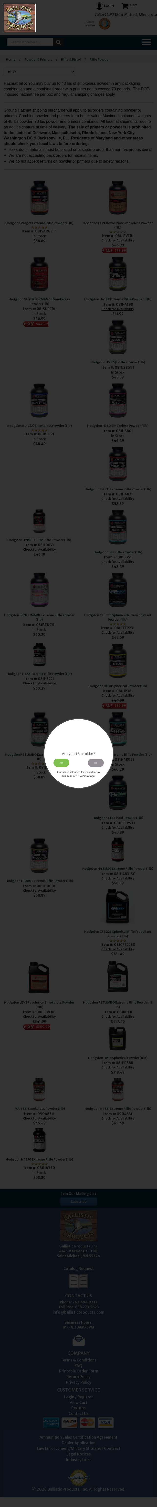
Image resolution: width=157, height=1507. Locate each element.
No (95, 762)
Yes (61, 762)
